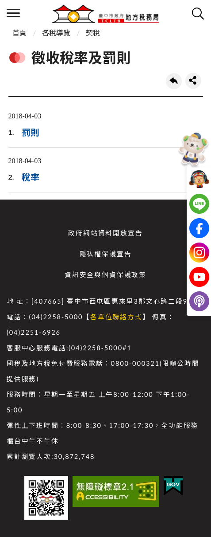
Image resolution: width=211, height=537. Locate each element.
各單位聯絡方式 (116, 317)
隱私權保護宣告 (106, 254)
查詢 (197, 13)
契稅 (93, 32)
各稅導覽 (56, 32)
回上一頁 (174, 81)
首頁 (19, 32)
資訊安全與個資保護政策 (105, 274)
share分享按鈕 (193, 81)
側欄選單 (13, 13)
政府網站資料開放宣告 (105, 233)
